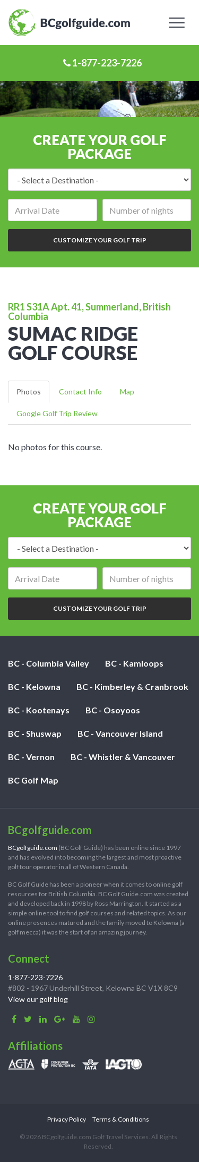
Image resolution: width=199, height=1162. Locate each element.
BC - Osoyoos (112, 710)
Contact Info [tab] (80, 391)
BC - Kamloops (134, 663)
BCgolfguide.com (32, 848)
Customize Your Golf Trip (99, 240)
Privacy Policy (66, 1119)
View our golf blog (38, 999)
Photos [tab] (28, 391)
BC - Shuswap (35, 733)
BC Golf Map (33, 780)
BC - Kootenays (39, 710)
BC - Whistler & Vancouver (123, 757)
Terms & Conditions (120, 1119)
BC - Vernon (31, 757)
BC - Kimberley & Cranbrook (132, 686)
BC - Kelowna (34, 686)
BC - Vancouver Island (120, 733)
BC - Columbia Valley (48, 663)
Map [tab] (127, 391)
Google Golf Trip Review (57, 413)
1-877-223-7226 (102, 63)
